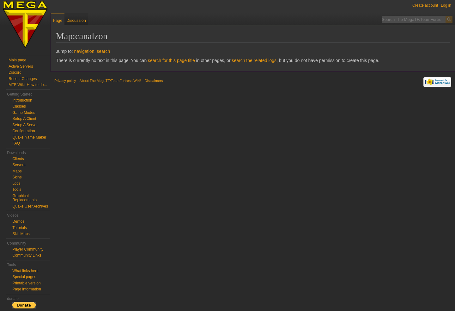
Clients (18, 159)
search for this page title (171, 60)
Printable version (26, 283)
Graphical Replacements (24, 198)
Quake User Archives (30, 206)
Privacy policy (65, 81)
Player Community (27, 249)
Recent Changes (23, 79)
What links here (25, 271)
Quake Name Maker (29, 137)
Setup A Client (24, 118)
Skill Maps (21, 234)
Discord (15, 72)
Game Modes (23, 112)
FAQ (16, 143)
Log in (446, 5)
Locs (16, 183)
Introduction (22, 100)
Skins (16, 177)
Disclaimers (154, 81)
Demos (18, 221)
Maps (16, 171)
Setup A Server (25, 125)
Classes (19, 106)
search (103, 51)
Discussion (76, 20)
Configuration (23, 131)
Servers (18, 165)
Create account (425, 5)
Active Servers (21, 66)
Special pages (24, 277)
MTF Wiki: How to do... (28, 85)
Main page (17, 60)
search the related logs (254, 60)
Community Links (26, 255)
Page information (26, 289)
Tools (16, 189)
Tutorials (19, 228)
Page (57, 20)
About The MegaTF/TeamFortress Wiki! (110, 81)
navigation (84, 51)
